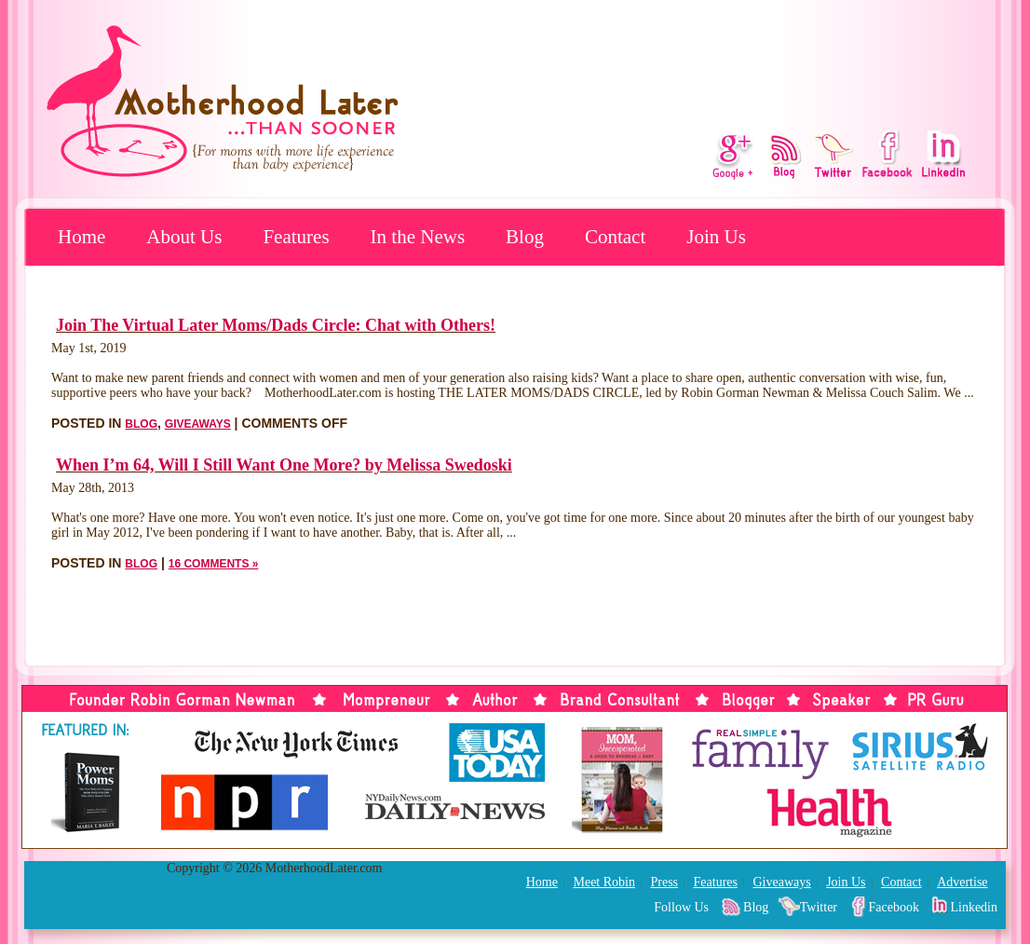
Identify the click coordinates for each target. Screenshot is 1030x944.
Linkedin (973, 907)
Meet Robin (604, 882)
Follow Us (681, 907)
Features (296, 237)
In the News (418, 237)
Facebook (894, 907)
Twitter (818, 907)
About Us (184, 237)
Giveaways (198, 424)
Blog (525, 237)
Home (81, 237)
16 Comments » (214, 563)
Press (664, 882)
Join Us (716, 237)
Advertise (962, 882)
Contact (615, 237)
